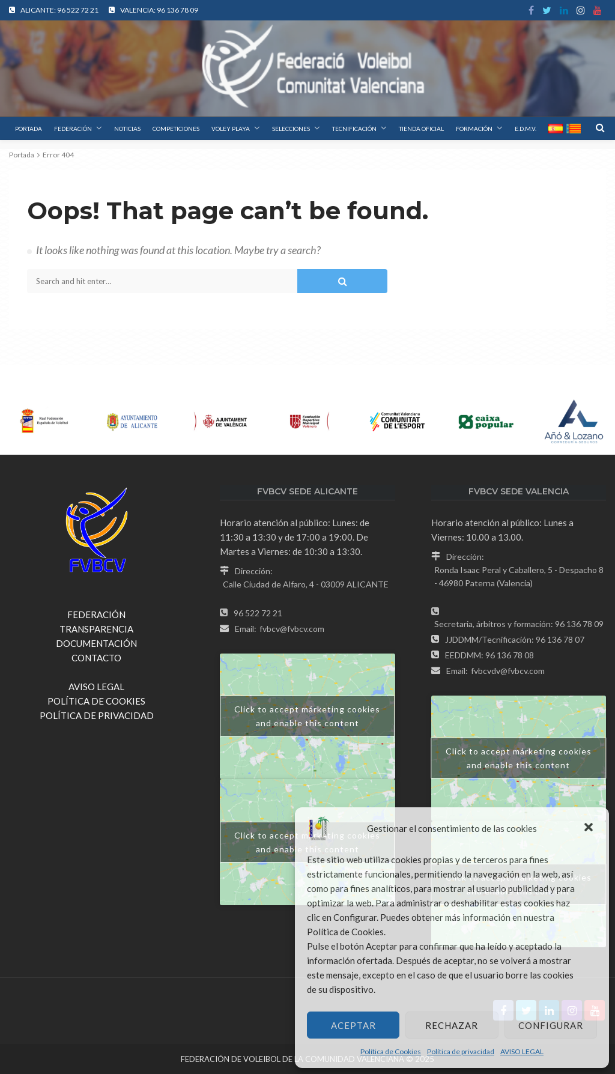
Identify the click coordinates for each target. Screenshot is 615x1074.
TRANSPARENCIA (96, 628)
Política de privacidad (460, 1051)
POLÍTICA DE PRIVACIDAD (97, 715)
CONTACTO (96, 657)
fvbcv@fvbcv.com (291, 628)
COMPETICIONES (176, 128)
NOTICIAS (127, 128)
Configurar (550, 1025)
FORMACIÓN (474, 128)
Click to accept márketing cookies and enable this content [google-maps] (307, 716)
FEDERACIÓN (73, 128)
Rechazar (451, 1025)
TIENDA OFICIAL (421, 128)
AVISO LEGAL (522, 1051)
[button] (590, 828)
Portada (21, 154)
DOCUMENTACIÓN (96, 643)
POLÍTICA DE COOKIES (96, 701)
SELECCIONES (291, 128)
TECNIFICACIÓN (354, 128)
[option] (44, 422)
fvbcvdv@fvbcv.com (508, 671)
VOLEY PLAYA (230, 128)
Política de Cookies (390, 1051)
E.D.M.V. (525, 128)
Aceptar (353, 1025)
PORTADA (28, 128)
